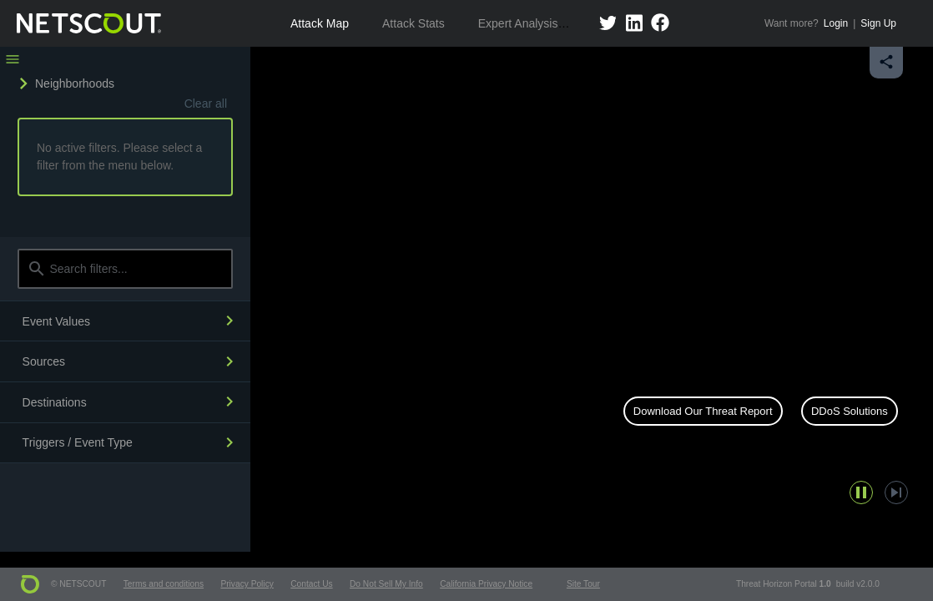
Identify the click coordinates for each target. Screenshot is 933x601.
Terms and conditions (164, 583)
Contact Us (311, 583)
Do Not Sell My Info (386, 583)
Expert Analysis (518, 23)
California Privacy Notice (486, 583)
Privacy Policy (246, 583)
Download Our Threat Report (703, 411)
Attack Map (319, 23)
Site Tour (583, 583)
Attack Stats (413, 23)
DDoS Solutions (849, 411)
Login (836, 23)
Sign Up (878, 23)
